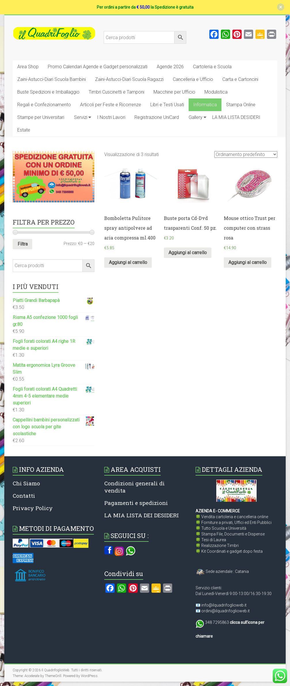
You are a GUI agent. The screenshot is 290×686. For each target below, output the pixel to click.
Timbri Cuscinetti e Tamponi (116, 92)
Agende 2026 (170, 66)
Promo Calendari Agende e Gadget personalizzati (97, 66)
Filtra (23, 244)
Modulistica (216, 92)
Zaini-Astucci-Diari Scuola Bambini (51, 79)
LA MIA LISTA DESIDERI (236, 117)
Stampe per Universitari (40, 117)
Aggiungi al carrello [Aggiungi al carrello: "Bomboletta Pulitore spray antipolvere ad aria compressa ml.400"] (128, 262)
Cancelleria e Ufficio (193, 79)
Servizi (80, 117)
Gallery (195, 117)
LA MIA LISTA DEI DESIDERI (141, 515)
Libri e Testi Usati (167, 104)
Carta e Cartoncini (240, 79)
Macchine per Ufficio (174, 92)
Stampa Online (240, 104)
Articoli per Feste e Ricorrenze (110, 104)
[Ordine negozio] (245, 154)
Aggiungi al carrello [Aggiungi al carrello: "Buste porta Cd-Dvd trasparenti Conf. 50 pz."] (187, 252)
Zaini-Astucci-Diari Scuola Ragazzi (129, 79)
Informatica (205, 104)
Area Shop (28, 66)
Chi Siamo (26, 483)
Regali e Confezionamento (44, 104)
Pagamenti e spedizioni (136, 502)
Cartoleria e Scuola (212, 66)
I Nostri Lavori (111, 117)
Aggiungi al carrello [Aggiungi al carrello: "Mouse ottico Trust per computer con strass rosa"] (247, 262)
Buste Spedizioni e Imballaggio (48, 92)
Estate (23, 130)
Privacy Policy (33, 508)
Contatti (24, 495)
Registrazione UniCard (156, 117)
